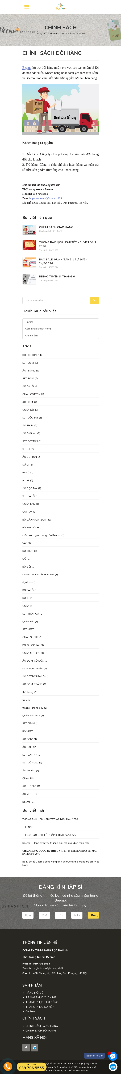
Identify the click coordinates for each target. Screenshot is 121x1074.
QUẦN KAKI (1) (30, 503)
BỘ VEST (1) (29, 731)
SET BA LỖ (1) (30, 496)
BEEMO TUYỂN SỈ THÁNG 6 (57, 276)
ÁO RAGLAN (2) (31, 433)
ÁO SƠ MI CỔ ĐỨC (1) (34, 660)
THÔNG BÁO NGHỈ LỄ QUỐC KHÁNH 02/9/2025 (49, 835)
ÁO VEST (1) (29, 794)
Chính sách (54, 33)
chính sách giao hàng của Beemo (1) (43, 535)
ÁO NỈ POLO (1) (31, 786)
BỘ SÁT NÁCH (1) (32, 527)
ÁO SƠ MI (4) (29, 402)
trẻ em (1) (28, 699)
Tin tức (29, 321)
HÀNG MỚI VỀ (33, 992)
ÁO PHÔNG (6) (30, 370)
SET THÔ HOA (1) (32, 613)
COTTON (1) (29, 511)
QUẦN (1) (27, 605)
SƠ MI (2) (27, 464)
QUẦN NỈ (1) (29, 778)
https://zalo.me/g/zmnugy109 (45, 198)
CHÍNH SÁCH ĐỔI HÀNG (73, 33)
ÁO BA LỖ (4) (29, 386)
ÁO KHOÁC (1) (30, 770)
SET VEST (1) (29, 629)
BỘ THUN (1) (29, 550)
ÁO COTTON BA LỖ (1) (35, 676)
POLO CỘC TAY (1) (33, 645)
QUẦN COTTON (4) (33, 394)
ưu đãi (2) (27, 480)
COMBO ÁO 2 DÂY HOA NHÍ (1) (40, 574)
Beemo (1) (28, 801)
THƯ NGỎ (28, 827)
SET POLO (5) (30, 378)
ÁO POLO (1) (29, 739)
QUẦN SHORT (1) (32, 637)
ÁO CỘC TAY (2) (31, 488)
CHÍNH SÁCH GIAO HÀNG (56, 227)
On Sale (29, 1011)
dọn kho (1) (28, 582)
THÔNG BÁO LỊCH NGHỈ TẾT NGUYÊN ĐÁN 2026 (67, 244)
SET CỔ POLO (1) (32, 762)
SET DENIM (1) (30, 723)
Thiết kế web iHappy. (77, 1070)
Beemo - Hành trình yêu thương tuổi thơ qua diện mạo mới (55, 842)
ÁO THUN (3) (29, 425)
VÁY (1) (26, 543)
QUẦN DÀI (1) (30, 621)
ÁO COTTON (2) (31, 456)
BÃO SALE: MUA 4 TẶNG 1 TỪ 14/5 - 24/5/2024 (63, 261)
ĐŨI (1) (26, 558)
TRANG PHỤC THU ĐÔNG (40, 1002)
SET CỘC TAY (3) (32, 417)
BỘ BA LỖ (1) (29, 590)
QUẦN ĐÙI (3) (30, 409)
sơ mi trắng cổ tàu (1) (34, 668)
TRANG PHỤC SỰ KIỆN (38, 1006)
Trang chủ (41, 33)
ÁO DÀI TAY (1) (31, 747)
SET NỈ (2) (28, 449)
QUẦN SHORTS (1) (33, 715)
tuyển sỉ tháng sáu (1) (34, 707)
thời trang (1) (29, 692)
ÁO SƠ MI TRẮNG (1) (34, 684)
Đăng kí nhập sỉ (95, 915)
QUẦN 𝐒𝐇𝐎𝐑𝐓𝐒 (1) (33, 652)
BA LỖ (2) (27, 472)
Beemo (27, 67)
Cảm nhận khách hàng (38, 328)
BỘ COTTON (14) (32, 355)
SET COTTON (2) (31, 441)
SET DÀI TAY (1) (31, 754)
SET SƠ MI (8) (30, 362)
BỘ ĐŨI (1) (28, 566)
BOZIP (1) (27, 597)
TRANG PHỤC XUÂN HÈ (39, 997)
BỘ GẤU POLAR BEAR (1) (36, 519)
